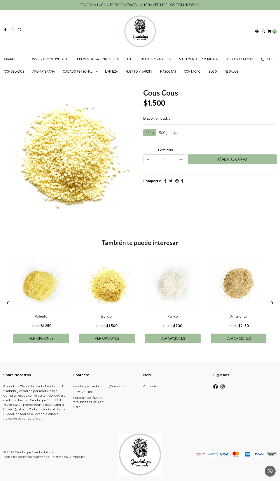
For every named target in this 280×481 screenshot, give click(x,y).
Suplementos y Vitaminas (199, 59)
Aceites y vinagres (156, 59)
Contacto (192, 71)
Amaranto (238, 316)
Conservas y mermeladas (48, 59)
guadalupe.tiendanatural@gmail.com (100, 386)
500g (163, 133)
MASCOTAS (168, 71)
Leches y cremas (240, 59)
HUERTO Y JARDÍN (139, 71)
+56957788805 (83, 392)
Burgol (106, 316)
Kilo (175, 133)
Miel (130, 59)
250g (149, 133)
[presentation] (7, 302)
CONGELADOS (14, 71)
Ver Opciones (41, 338)
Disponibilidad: (155, 118)
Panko (173, 316)
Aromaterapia (43, 71)
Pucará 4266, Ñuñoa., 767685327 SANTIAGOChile (88, 402)
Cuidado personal (77, 71)
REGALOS (231, 71)
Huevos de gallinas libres (98, 59)
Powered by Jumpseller (67, 457)
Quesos (267, 59)
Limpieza (111, 71)
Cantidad (165, 150)
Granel (10, 59)
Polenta (41, 316)
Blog (213, 71)
